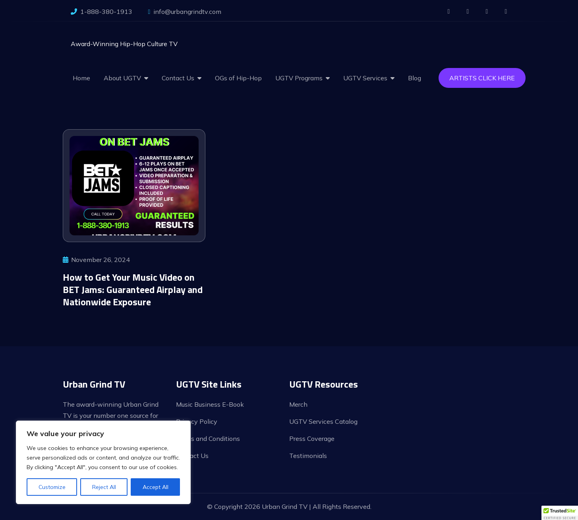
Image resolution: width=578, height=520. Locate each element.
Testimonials (308, 456)
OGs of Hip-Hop (238, 78)
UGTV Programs (299, 78)
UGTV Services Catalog (323, 421)
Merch (298, 404)
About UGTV (122, 78)
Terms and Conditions (208, 438)
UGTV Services (365, 78)
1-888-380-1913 (101, 12)
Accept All (155, 487)
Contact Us (178, 78)
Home (81, 78)
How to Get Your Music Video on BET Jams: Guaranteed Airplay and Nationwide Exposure (133, 289)
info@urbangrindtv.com (185, 12)
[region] (103, 462)
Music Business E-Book (210, 404)
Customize (52, 487)
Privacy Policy (196, 421)
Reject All (104, 487)
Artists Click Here (482, 78)
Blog (414, 78)
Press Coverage (311, 438)
